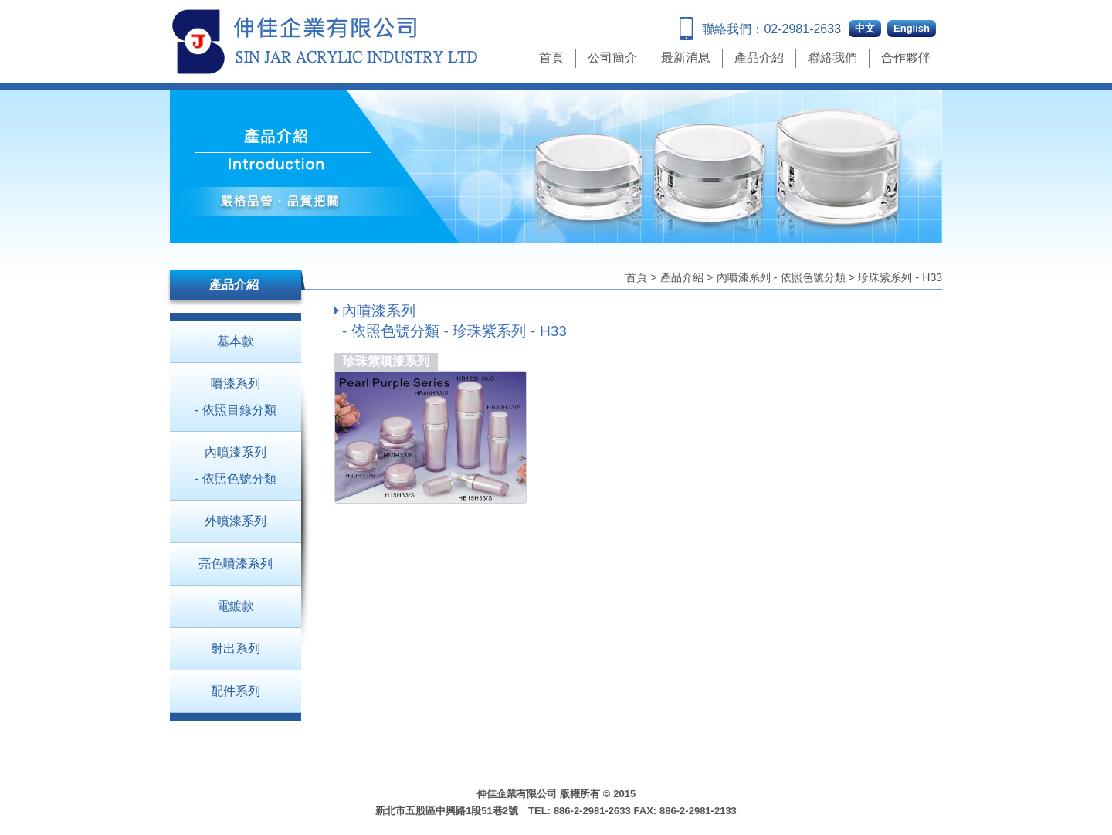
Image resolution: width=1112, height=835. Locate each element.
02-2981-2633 (802, 29)
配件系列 (235, 691)
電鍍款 (235, 606)
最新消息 (685, 57)
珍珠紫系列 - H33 (900, 277)
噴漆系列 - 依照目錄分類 (235, 396)
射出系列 (235, 648)
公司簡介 (612, 57)
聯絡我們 (832, 57)
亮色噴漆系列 (235, 563)
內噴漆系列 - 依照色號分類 (781, 277)
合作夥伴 (906, 57)
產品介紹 (759, 57)
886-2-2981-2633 (592, 810)
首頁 (551, 57)
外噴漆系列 (235, 521)
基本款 (235, 341)
